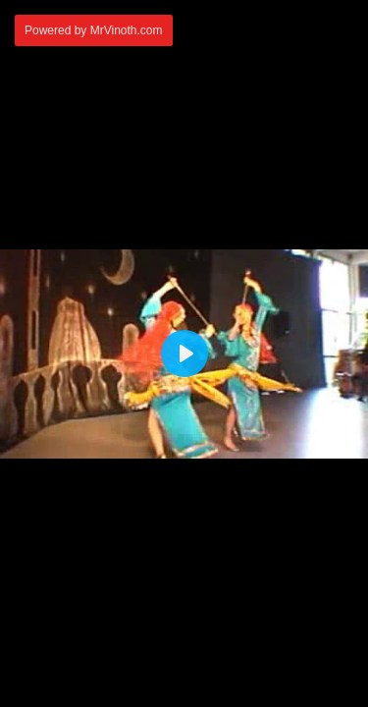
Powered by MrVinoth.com (94, 30)
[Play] (184, 353)
